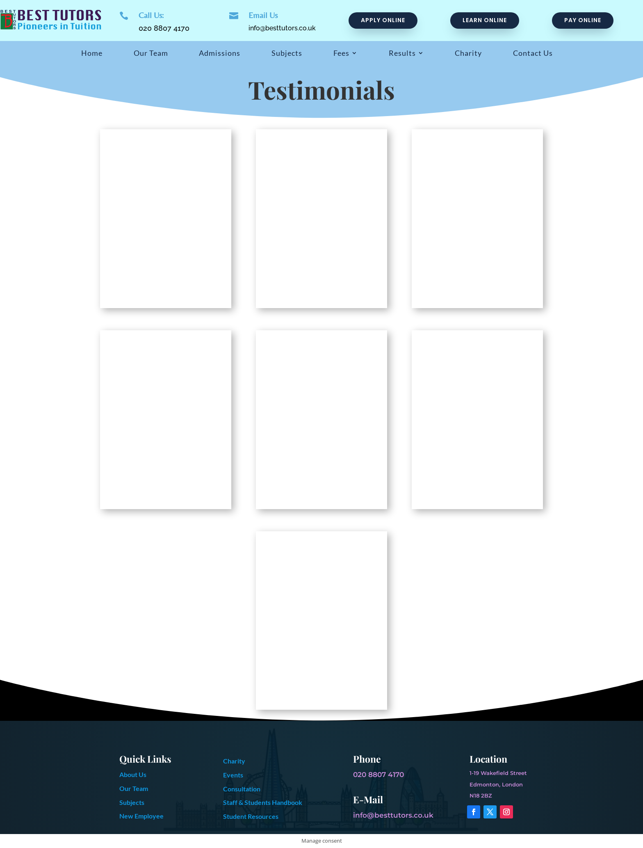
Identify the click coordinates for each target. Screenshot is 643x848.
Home (92, 53)
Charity (468, 53)
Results (402, 53)
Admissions (219, 53)
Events (233, 775)
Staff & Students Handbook (262, 802)
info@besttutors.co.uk (282, 28)
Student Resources (250, 816)
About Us (132, 774)
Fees (341, 53)
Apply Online (383, 20)
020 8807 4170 (164, 28)
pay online (582, 20)
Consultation (241, 789)
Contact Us (533, 53)
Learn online (485, 20)
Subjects (286, 53)
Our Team (151, 53)
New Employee (141, 816)
